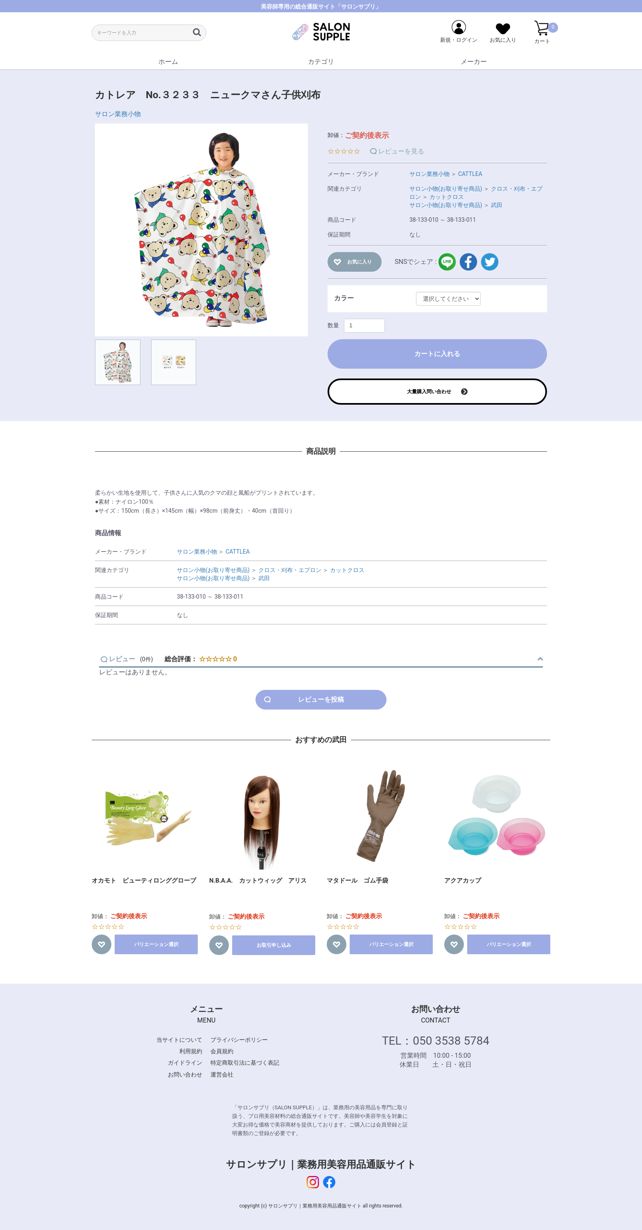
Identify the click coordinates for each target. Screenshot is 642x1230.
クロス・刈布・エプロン (289, 570)
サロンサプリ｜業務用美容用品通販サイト (321, 1164)
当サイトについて (179, 1039)
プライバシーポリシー (239, 1039)
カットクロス (447, 197)
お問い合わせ (185, 1074)
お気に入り (359, 262)
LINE (447, 262)
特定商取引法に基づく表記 (244, 1062)
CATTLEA (470, 174)
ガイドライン (185, 1062)
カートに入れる (437, 353)
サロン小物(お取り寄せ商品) (445, 188)
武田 (496, 205)
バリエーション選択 (156, 944)
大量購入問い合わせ (429, 391)
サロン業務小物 (118, 114)
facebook (468, 262)
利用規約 (190, 1051)
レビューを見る (401, 151)
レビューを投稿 (321, 699)
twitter (490, 262)
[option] (201, 230)
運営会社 (221, 1074)
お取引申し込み (274, 945)
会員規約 (221, 1051)
